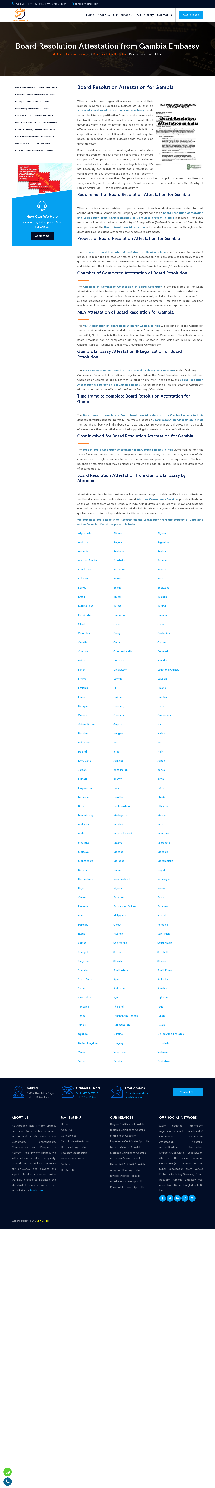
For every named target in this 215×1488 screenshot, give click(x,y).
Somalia (83, 1036)
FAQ (138, 15)
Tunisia (161, 1081)
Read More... (37, 1190)
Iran (115, 808)
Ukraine (118, 1100)
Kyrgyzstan (85, 854)
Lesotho (118, 863)
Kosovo (117, 845)
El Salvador (120, 735)
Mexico (117, 908)
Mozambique (165, 927)
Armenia (83, 617)
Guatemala (164, 781)
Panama (83, 972)
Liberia (161, 863)
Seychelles (163, 1018)
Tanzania (83, 1072)
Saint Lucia (163, 999)
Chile (116, 690)
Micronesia (164, 908)
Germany (119, 772)
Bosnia (117, 653)
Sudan (81, 1054)
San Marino (120, 1009)
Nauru (117, 936)
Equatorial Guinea (168, 735)
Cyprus (161, 708)
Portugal (83, 990)
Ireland (82, 817)
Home (90, 15)
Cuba (116, 708)
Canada (162, 681)
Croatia (82, 708)
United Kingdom (88, 1109)
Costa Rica (164, 699)
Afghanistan (85, 599)
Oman (82, 963)
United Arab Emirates (170, 1100)
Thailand (118, 1072)
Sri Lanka (162, 1045)
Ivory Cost (84, 826)
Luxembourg (85, 881)
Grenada (118, 781)
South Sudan (85, 1045)
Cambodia (84, 681)
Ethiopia (83, 754)
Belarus (161, 635)
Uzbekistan (164, 1109)
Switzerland (85, 1063)
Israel (116, 817)
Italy (160, 817)
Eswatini (162, 744)
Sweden (162, 1054)
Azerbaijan (119, 626)
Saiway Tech (43, 1220)
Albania (118, 599)
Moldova (83, 917)
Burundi (161, 672)
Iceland (161, 799)
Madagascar (121, 881)
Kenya (161, 836)
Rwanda (118, 999)
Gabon (117, 763)
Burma (117, 672)
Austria (161, 617)
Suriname (119, 1054)
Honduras (84, 799)
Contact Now (188, 1092)
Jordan (82, 836)
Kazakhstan (120, 836)
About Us (103, 15)
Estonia (117, 744)
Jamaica (118, 826)
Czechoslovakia (122, 717)
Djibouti (82, 726)
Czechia (83, 717)
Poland (161, 981)
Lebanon (83, 863)
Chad (81, 690)
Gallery (149, 15)
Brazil (81, 662)
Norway (162, 954)
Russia (81, 999)
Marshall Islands (123, 899)
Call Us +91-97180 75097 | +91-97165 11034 (39, 4)
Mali (160, 890)
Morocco (118, 927)
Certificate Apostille (73, 1147)
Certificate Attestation (75, 1141)
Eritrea (82, 744)
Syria (116, 1063)
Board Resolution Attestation (109, 54)
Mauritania (163, 899)
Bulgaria (162, 662)
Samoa (82, 1009)
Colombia (84, 699)
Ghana (161, 772)
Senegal (83, 1018)
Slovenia (162, 1027)
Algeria (161, 599)
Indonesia (84, 808)
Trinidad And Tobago (125, 1081)
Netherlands (85, 945)
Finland (161, 754)
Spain (116, 1045)
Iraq (159, 808)
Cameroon (119, 681)
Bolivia (82, 653)
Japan (161, 826)
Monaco (118, 917)
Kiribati (82, 845)
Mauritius (83, 908)
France (82, 763)
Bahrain (162, 626)
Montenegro (85, 927)
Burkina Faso (85, 672)
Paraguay (163, 972)
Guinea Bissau (86, 790)
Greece (82, 781)
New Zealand (121, 945)
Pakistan (118, 963)
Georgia (83, 772)
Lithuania (162, 872)
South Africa (121, 1036)
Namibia (83, 936)
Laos (116, 854)
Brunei (117, 662)
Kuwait (161, 845)
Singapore (84, 1027)
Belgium (83, 644)
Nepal (161, 936)
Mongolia (163, 917)
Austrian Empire (87, 626)
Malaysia (83, 890)
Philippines (119, 981)
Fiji (114, 754)
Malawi (161, 881)
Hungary (118, 799)
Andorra (83, 608)
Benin (160, 644)
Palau (160, 963)
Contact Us (164, 15)
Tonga (81, 1081)
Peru (80, 981)
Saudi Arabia (165, 1009)
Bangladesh (85, 635)
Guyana (118, 790)
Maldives (118, 890)
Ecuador (162, 726)
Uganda (83, 1100)
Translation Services (73, 1158)
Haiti (160, 790)
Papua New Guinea (124, 972)
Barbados (119, 635)
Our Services (122, 15)
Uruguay (118, 1109)
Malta (81, 899)
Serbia (117, 1018)
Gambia (162, 763)
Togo (160, 1072)
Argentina (163, 608)
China (160, 690)
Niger (81, 954)
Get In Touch (191, 15)
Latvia (161, 854)
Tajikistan (162, 1063)
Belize (117, 644)
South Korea (164, 1036)
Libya (81, 872)
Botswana (163, 653)
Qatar (117, 990)
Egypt (81, 735)
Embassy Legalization (78, 54)
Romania (162, 990)
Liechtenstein (121, 872)
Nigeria (117, 954)
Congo (117, 699)
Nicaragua (163, 945)
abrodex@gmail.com (84, 4)
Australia (118, 617)
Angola (117, 608)
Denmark (162, 717)
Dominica (119, 726)
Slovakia (118, 1027)
